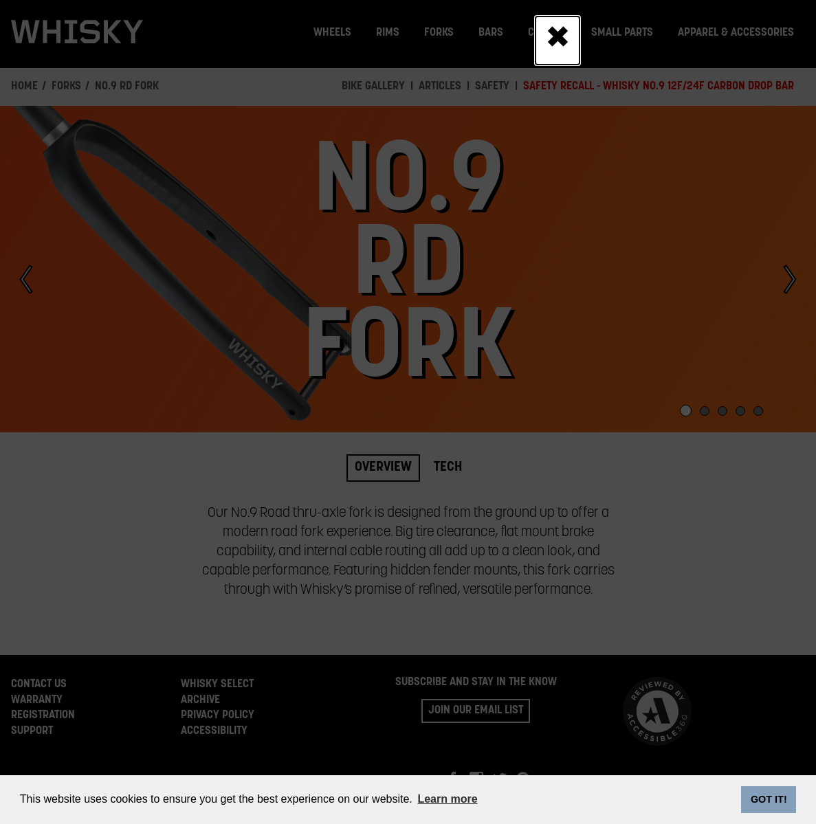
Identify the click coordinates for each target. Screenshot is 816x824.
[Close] (557, 40)
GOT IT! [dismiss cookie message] (769, 799)
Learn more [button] (447, 799)
